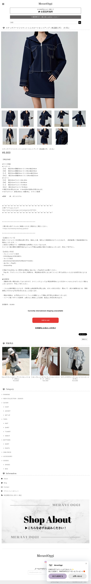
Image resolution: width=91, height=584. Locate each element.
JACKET (7, 411)
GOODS (6, 460)
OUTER (5, 403)
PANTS (7, 448)
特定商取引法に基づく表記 (13, 495)
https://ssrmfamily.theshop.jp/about (16, 228)
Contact (6, 487)
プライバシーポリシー (11, 491)
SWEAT (7, 436)
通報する (84, 339)
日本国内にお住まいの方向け (45, 328)
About (6, 479)
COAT (7, 407)
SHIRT (7, 427)
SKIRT (7, 444)
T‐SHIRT (8, 431)
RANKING (6, 394)
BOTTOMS (6, 440)
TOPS (5, 419)
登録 (59, 572)
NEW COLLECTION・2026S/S (13, 398)
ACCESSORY (7, 456)
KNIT (6, 423)
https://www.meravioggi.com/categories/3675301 (19, 210)
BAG (6, 469)
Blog (5, 483)
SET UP (7, 415)
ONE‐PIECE (7, 452)
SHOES (7, 464)
